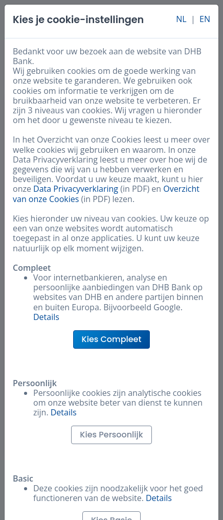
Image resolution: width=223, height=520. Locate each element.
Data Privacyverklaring (75, 188)
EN (204, 19)
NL (181, 19)
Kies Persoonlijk (111, 435)
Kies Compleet (112, 339)
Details (46, 317)
